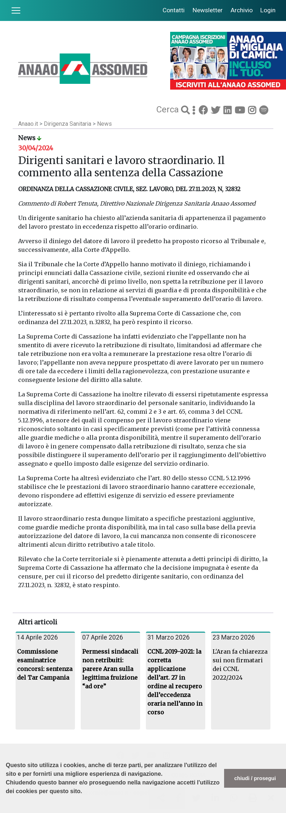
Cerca (168, 109)
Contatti (174, 10)
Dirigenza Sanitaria (68, 123)
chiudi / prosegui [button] (255, 778)
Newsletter (208, 10)
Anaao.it (28, 123)
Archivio (242, 10)
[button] (7, 809)
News (104, 123)
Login (268, 10)
